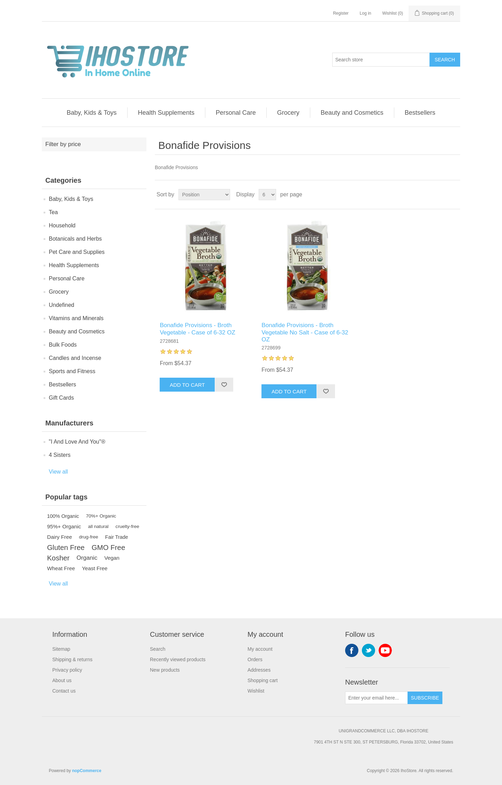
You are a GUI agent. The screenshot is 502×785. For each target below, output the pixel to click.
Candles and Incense (75, 358)
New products (165, 670)
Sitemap (61, 649)
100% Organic (63, 516)
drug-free (88, 536)
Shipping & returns (72, 659)
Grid (442, 194)
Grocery (288, 112)
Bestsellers (420, 112)
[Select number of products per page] (267, 194)
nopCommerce (86, 770)
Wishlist (256, 691)
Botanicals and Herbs (75, 239)
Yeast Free (94, 568)
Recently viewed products (178, 659)
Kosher (58, 558)
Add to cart (187, 385)
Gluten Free (66, 547)
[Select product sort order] (204, 194)
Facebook (351, 650)
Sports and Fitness (72, 371)
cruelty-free (127, 526)
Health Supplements (166, 112)
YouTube (385, 650)
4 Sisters (59, 455)
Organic (87, 557)
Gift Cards (61, 398)
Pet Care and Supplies (77, 252)
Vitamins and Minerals (76, 318)
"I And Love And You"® (77, 442)
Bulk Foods (63, 345)
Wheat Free (61, 568)
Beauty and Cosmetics (352, 112)
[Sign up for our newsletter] (376, 698)
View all (58, 472)
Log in (365, 13)
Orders (255, 659)
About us (61, 680)
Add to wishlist (224, 385)
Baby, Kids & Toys (91, 112)
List (454, 194)
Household (62, 225)
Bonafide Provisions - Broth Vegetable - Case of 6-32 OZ (197, 328)
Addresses (259, 670)
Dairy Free (59, 537)
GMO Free (108, 547)
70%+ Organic (101, 516)
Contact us (64, 691)
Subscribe (425, 698)
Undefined (61, 305)
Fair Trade (116, 537)
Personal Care (236, 112)
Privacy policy (67, 670)
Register (341, 13)
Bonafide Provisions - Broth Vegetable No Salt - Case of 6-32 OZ (304, 332)
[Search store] (381, 60)
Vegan (111, 558)
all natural (98, 526)
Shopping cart (262, 680)
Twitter (368, 650)
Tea (53, 212)
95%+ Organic (64, 526)
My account (260, 649)
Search (445, 59)
